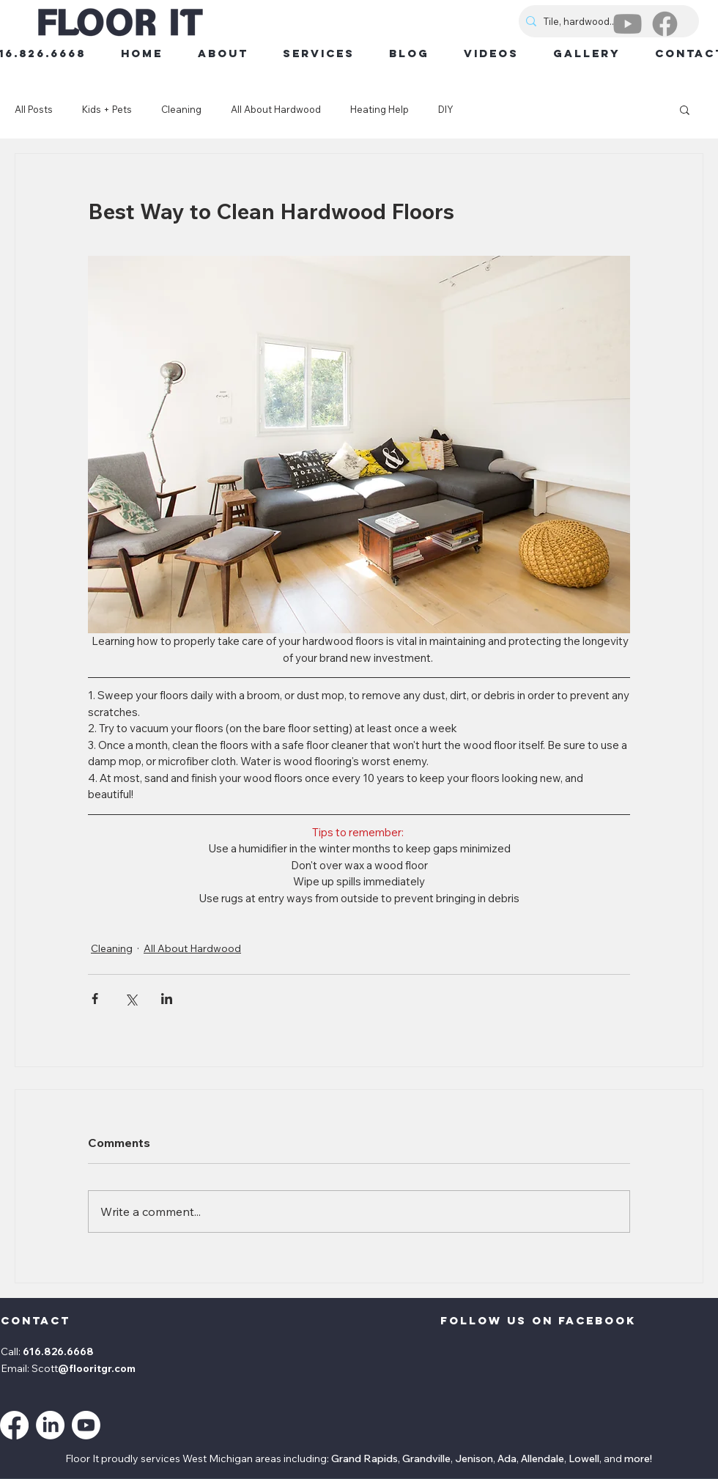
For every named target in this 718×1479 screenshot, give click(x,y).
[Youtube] (627, 23)
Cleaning (181, 109)
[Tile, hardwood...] (606, 21)
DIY (446, 109)
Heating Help (379, 109)
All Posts (34, 109)
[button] (685, 109)
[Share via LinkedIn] (167, 999)
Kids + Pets (107, 109)
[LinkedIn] (50, 1425)
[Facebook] (664, 23)
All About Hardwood (276, 109)
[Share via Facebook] (95, 999)
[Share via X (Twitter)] (131, 999)
